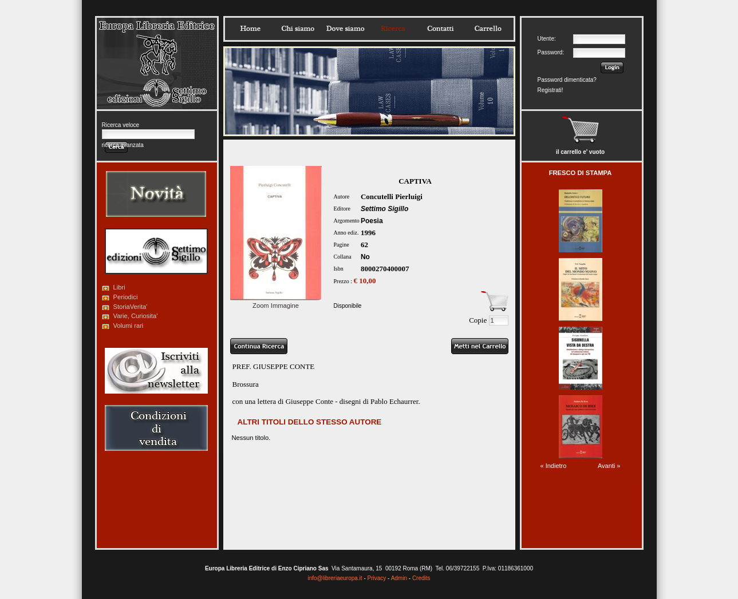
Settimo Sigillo (384, 209)
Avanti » (609, 465)
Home (250, 28)
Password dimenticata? (567, 80)
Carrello (487, 28)
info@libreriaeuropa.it (334, 578)
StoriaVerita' (130, 306)
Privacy (377, 578)
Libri (119, 287)
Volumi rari (128, 325)
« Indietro (553, 465)
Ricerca (392, 28)
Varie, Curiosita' (135, 315)
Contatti (440, 28)
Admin (399, 578)
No (365, 257)
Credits (421, 578)
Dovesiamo (345, 28)
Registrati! (550, 90)
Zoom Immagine (276, 302)
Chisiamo (297, 28)
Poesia (372, 221)
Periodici (125, 296)
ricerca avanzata (123, 145)
